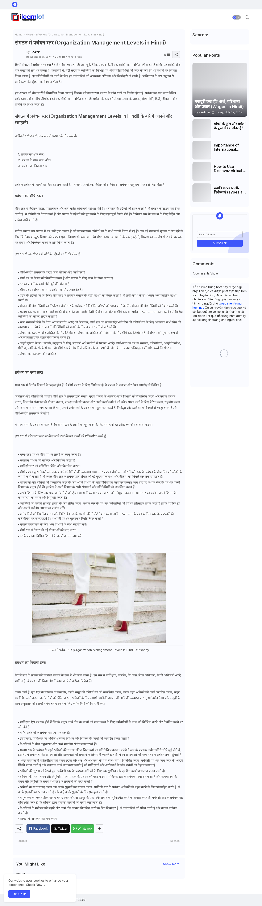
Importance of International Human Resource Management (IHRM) (229, 147)
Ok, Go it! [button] (19, 894)
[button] (236, 17)
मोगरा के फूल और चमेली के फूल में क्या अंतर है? (229, 126)
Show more (171, 864)
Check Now (34, 884)
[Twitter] (60, 828)
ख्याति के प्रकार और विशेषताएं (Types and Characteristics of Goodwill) (230, 190)
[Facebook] (38, 828)
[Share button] (99, 828)
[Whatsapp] (82, 828)
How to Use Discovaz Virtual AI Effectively (230, 169)
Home (18, 34)
